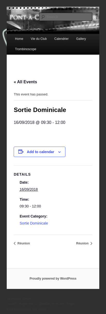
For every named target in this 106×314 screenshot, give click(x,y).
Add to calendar (40, 152)
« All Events (25, 82)
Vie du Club (39, 39)
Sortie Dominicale (34, 223)
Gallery (81, 39)
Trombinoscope (25, 49)
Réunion (23, 243)
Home (19, 39)
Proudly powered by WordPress (52, 278)
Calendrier (61, 39)
